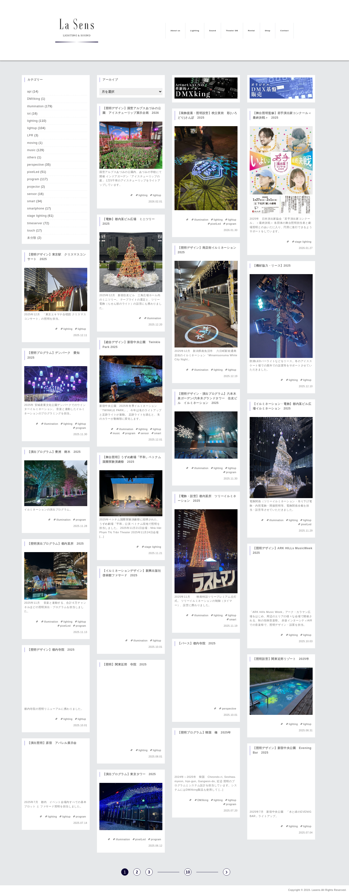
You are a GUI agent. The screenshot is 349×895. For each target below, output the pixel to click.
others (31, 157)
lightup (32, 128)
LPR (30, 135)
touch (31, 230)
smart (31, 201)
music (31, 150)
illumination (35, 106)
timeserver (34, 223)
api (29, 91)
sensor (32, 194)
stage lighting (37, 215)
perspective (35, 164)
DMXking (33, 98)
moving (32, 143)
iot (29, 113)
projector (33, 186)
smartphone (35, 208)
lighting (32, 121)
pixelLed (33, 172)
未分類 (31, 237)
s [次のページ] (227, 872)
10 (188, 872)
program (33, 179)
